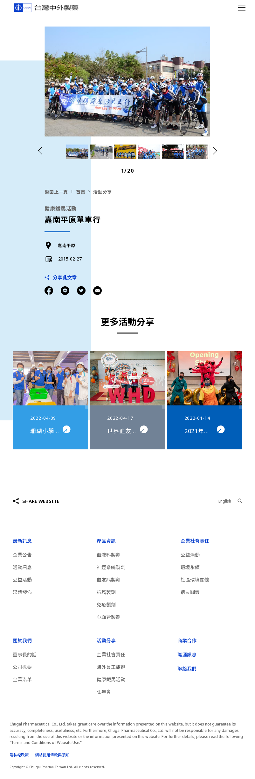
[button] (215, 151)
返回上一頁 (56, 192)
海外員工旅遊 (111, 667)
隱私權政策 (19, 755)
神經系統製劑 (111, 567)
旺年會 (104, 692)
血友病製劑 (109, 579)
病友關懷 (190, 592)
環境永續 (190, 567)
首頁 (80, 192)
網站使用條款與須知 (52, 755)
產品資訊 (106, 541)
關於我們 (22, 640)
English (224, 501)
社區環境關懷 (195, 579)
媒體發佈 (22, 592)
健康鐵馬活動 (111, 679)
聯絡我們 (186, 668)
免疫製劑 (106, 604)
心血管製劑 (109, 617)
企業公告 (22, 555)
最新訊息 (22, 541)
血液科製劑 (109, 555)
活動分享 (102, 192)
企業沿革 (22, 679)
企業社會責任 (195, 541)
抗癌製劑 (106, 592)
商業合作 (186, 640)
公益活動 (22, 579)
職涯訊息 (186, 654)
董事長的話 (25, 654)
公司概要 (22, 667)
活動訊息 (22, 567)
